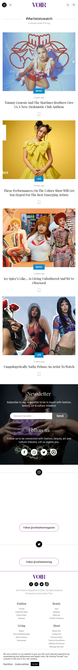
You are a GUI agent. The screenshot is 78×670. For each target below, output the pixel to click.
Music (39, 91)
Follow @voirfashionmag (39, 562)
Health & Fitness (57, 618)
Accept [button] (35, 664)
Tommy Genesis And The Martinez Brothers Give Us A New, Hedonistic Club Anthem (39, 104)
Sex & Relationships (21, 634)
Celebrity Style (21, 612)
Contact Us (56, 634)
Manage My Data (57, 647)
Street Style (21, 615)
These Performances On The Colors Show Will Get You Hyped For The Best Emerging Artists (39, 192)
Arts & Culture (21, 637)
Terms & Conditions (56, 640)
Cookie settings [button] (22, 664)
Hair (56, 609)
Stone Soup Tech (45, 593)
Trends (22, 609)
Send (60, 416)
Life (39, 179)
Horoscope (21, 640)
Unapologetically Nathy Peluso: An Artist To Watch (39, 366)
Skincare (56, 615)
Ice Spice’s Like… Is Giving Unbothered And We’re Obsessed (39, 280)
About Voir (56, 631)
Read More (8, 664)
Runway (21, 618)
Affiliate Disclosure (57, 643)
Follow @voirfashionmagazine (39, 527)
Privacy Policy (56, 637)
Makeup (56, 612)
